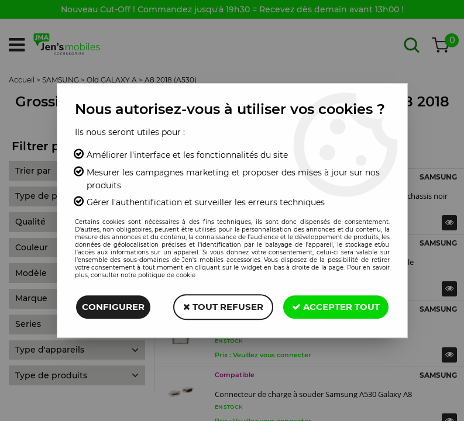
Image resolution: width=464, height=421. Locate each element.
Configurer (113, 306)
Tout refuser (223, 306)
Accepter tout (336, 306)
